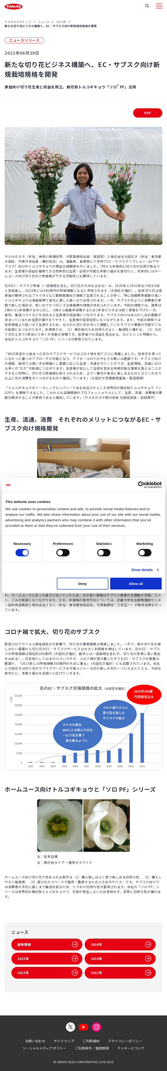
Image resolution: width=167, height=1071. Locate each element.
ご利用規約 (91, 1041)
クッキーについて (131, 1048)
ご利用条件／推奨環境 (92, 1048)
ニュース (43, 22)
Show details (142, 569)
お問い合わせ (35, 1041)
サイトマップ (64, 1041)
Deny (82, 584)
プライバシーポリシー (125, 1041)
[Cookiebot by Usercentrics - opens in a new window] (141, 484)
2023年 (61, 22)
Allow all (136, 584)
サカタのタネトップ (18, 22)
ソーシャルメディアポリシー (44, 1048)
